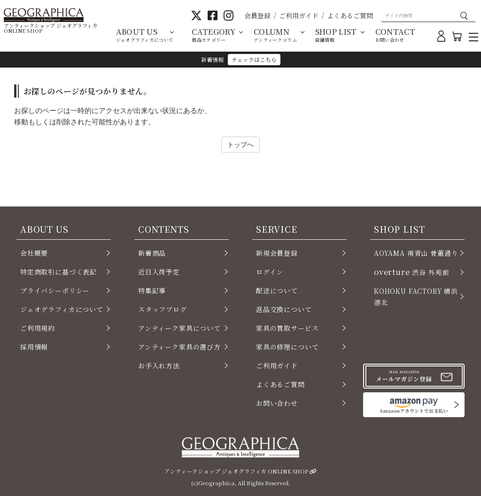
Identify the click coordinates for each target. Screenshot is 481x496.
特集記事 (152, 290)
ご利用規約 (37, 328)
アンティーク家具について (179, 328)
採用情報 (34, 346)
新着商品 (152, 253)
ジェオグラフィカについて (61, 309)
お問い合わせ (277, 403)
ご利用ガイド (298, 15)
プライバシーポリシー (55, 290)
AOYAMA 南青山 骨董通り (416, 253)
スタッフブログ (162, 309)
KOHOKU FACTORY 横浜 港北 (416, 296)
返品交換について (284, 309)
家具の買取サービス (287, 328)
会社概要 (34, 253)
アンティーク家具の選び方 (179, 346)
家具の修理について (287, 346)
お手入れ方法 (159, 365)
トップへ (240, 144)
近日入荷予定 (159, 271)
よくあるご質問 (350, 15)
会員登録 (257, 15)
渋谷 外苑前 (411, 271)
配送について (277, 290)
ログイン (269, 271)
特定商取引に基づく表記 (58, 271)
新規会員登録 (277, 253)
